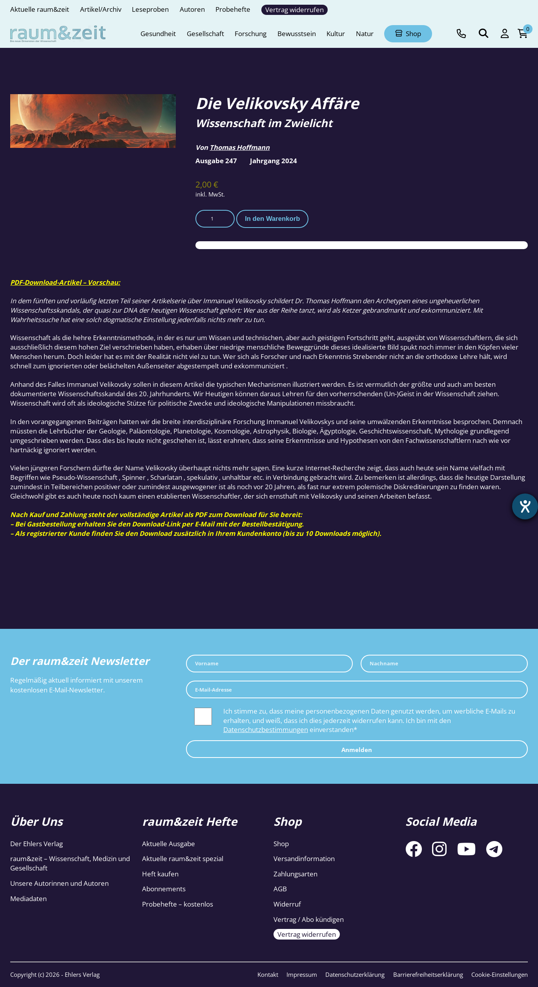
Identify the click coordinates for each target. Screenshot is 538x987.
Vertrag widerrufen (306, 934)
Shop (281, 843)
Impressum (301, 974)
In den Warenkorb (272, 218)
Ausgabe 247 (216, 160)
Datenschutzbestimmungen (265, 729)
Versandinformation (304, 858)
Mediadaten (28, 898)
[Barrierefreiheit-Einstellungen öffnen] (525, 506)
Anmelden (356, 750)
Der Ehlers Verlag (36, 843)
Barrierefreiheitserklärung (428, 974)
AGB (280, 888)
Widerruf (287, 904)
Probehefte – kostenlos (177, 904)
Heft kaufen (160, 873)
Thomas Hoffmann (240, 147)
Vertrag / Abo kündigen (309, 919)
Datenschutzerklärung (355, 974)
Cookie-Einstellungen (499, 974)
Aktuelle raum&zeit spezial (182, 858)
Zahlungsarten (295, 873)
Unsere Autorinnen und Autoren (59, 883)
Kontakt (267, 974)
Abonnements (164, 888)
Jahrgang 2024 (273, 160)
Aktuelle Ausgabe (168, 843)
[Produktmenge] (215, 219)
